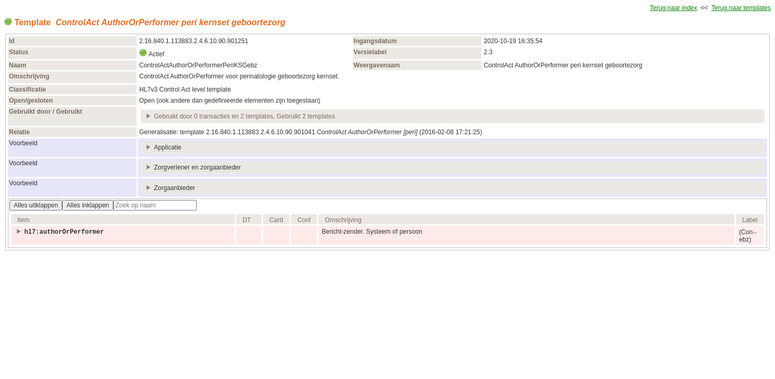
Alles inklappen (87, 205)
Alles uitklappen (36, 205)
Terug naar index (673, 8)
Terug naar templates (741, 8)
